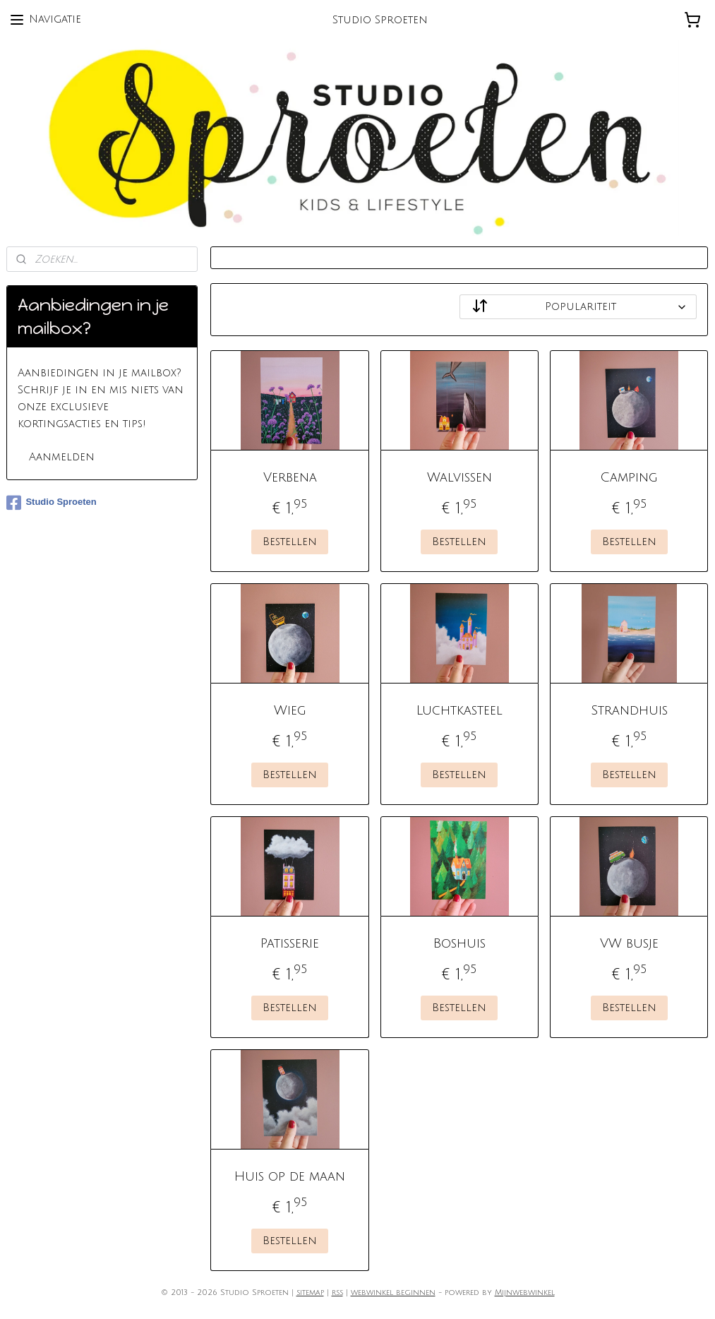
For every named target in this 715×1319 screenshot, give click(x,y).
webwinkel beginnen (393, 1293)
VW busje (629, 943)
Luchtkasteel (459, 710)
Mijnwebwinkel (525, 1293)
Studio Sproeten (51, 502)
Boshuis (459, 943)
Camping (629, 477)
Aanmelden (62, 456)
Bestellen (290, 541)
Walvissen (459, 477)
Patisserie (289, 943)
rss (337, 1293)
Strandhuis (629, 710)
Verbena (290, 477)
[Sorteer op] (578, 306)
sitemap (310, 1293)
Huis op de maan (289, 1176)
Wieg (290, 710)
